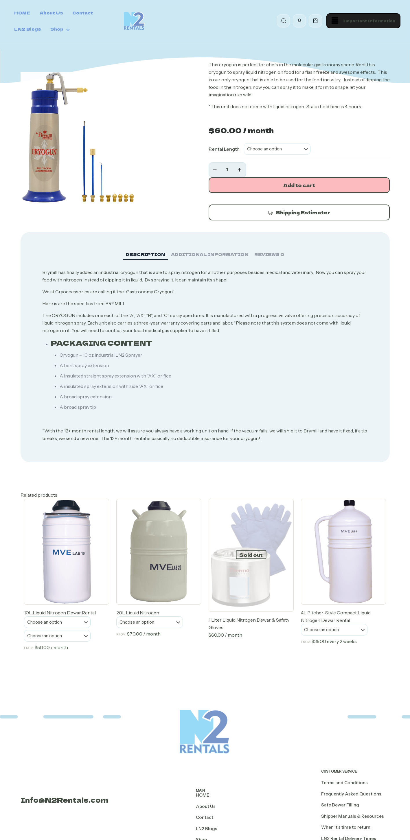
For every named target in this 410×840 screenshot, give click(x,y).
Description (145, 254)
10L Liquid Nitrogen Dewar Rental (60, 613)
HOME (202, 795)
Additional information (210, 254)
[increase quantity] (240, 170)
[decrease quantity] (215, 170)
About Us (206, 806)
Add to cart (299, 185)
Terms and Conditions (344, 782)
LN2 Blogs (206, 828)
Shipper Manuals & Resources (352, 816)
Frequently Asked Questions (351, 794)
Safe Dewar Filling (340, 805)
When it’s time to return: (346, 827)
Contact (204, 817)
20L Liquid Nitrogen (137, 613)
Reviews (269, 254)
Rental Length (224, 149)
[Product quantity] (227, 169)
